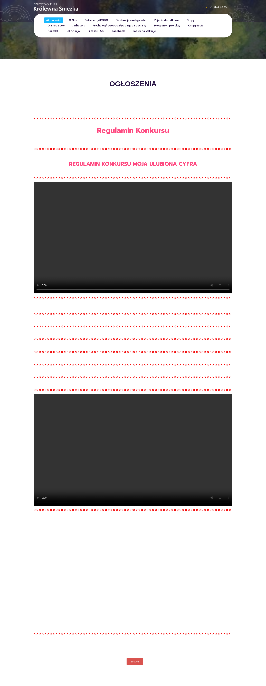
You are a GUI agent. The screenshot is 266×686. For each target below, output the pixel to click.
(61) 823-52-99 (218, 7)
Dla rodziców (56, 25)
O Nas (73, 20)
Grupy (191, 20)
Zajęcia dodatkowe (166, 20)
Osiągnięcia (195, 25)
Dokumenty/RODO (96, 20)
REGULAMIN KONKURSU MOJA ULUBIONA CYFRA (133, 164)
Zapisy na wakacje (144, 31)
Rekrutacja (73, 31)
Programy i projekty (167, 25)
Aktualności (53, 20)
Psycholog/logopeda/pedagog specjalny (119, 25)
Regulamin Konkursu (133, 130)
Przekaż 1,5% (96, 31)
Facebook (118, 31)
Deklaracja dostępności (131, 20)
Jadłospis (78, 25)
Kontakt (53, 31)
